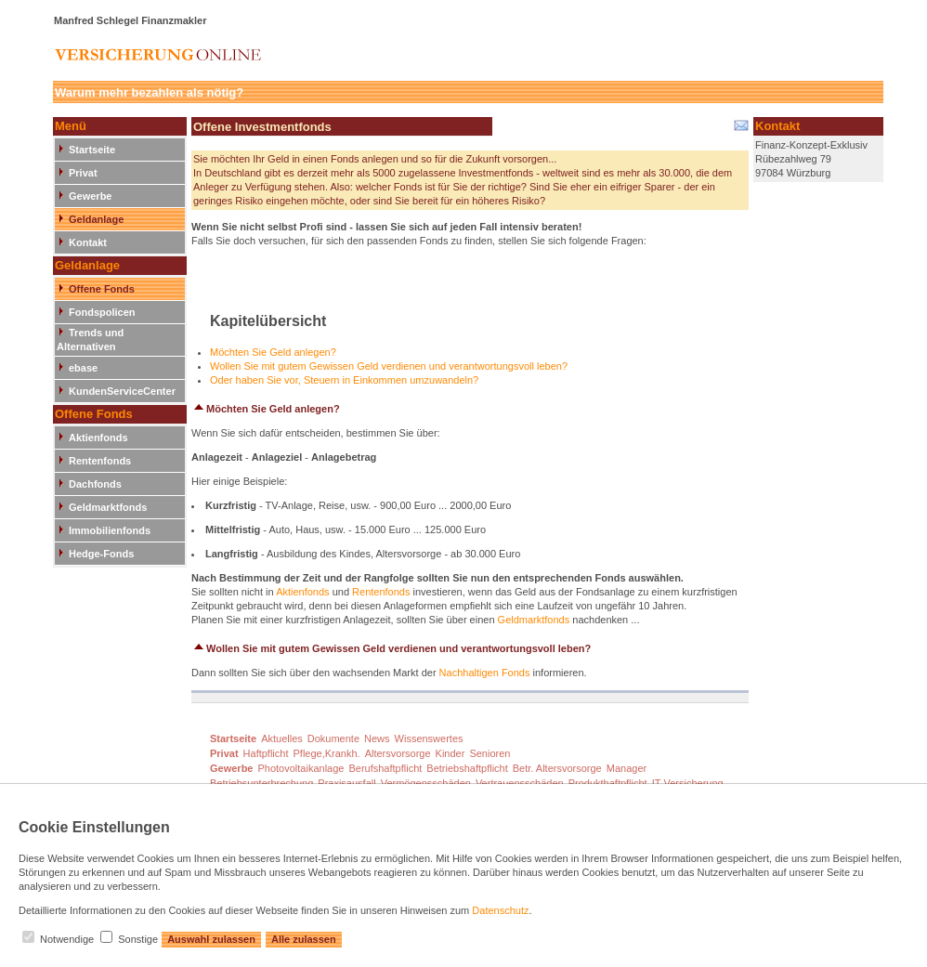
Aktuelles (282, 738)
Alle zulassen (303, 939)
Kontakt (88, 242)
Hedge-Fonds (101, 553)
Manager (626, 768)
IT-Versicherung (688, 783)
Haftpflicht (266, 753)
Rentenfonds (100, 460)
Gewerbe (90, 196)
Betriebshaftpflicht (466, 768)
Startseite (92, 149)
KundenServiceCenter (122, 391)
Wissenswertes (429, 738)
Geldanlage (96, 219)
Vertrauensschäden (520, 783)
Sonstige (138, 939)
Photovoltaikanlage (300, 768)
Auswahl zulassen (211, 939)
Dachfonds (95, 484)
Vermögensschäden (426, 783)
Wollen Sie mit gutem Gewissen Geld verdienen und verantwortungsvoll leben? (389, 366)
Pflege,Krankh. (327, 753)
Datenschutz (500, 910)
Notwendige (67, 939)
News (377, 738)
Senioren (489, 753)
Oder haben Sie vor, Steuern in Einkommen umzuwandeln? (344, 379)
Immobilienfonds (109, 530)
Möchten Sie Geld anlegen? (273, 352)
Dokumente (333, 738)
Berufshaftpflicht (385, 768)
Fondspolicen (102, 312)
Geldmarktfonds (108, 507)
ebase (83, 367)
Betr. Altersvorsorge (557, 768)
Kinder (450, 753)
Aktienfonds (98, 437)
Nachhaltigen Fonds (484, 672)
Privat (83, 172)
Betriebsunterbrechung (261, 783)
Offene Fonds (102, 288)
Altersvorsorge (398, 753)
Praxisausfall (346, 783)
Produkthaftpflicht (607, 783)
